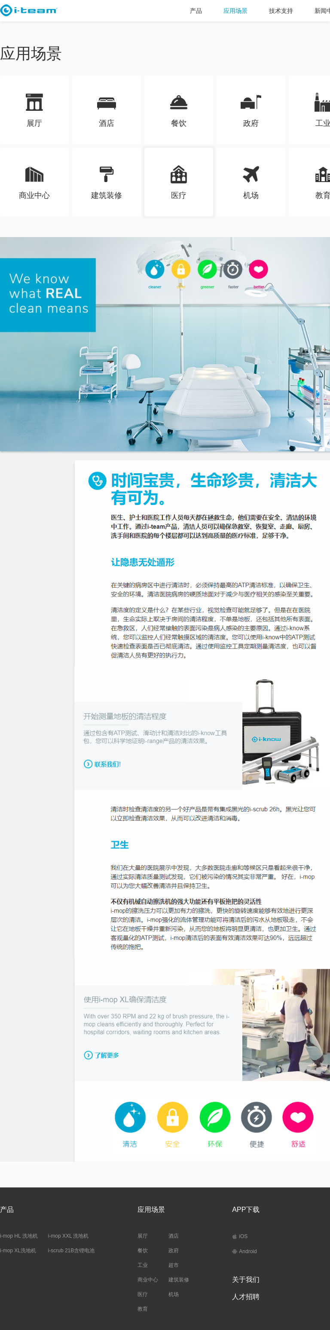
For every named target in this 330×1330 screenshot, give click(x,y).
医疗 (143, 1294)
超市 (173, 1265)
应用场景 (235, 10)
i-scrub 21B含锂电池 (71, 1251)
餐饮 (143, 1251)
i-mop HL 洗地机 (19, 1236)
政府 (173, 1251)
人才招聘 (246, 1296)
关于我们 (246, 1279)
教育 (143, 1309)
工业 (143, 1265)
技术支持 (281, 10)
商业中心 (148, 1280)
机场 (173, 1294)
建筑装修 (178, 1280)
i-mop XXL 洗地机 (68, 1236)
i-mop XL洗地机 (18, 1251)
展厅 (143, 1236)
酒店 (173, 1236)
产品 (196, 10)
